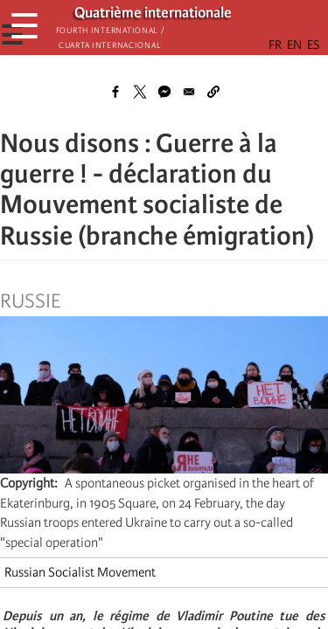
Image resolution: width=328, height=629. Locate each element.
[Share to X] (140, 91)
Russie (30, 301)
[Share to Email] (189, 91)
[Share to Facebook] (115, 91)
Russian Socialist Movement (80, 572)
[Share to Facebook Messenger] (164, 91)
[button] (213, 91)
